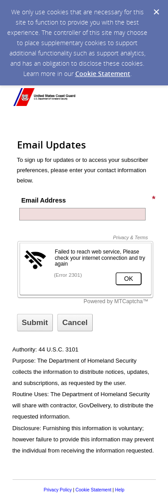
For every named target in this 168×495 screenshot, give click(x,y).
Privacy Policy (57, 489)
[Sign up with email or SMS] (35, 322)
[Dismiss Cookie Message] (156, 12)
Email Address (89, 199)
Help (120, 489)
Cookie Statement (102, 73)
